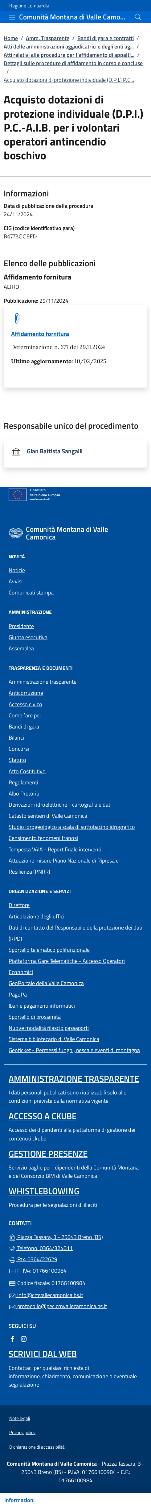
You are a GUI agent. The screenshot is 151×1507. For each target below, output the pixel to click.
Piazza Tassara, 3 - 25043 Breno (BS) (75, 1236)
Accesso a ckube (42, 1116)
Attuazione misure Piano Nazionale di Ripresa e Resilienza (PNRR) (64, 866)
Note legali (19, 1418)
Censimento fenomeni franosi (43, 838)
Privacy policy (22, 1432)
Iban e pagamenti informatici (42, 1005)
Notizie (17, 570)
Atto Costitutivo (55, 770)
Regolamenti (23, 782)
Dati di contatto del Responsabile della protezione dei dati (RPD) (75, 933)
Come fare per (25, 715)
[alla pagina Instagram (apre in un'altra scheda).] (23, 1338)
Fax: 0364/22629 (33, 1259)
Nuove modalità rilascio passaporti (49, 1028)
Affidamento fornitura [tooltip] (40, 333)
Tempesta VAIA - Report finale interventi (55, 849)
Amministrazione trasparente (42, 682)
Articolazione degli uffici (36, 916)
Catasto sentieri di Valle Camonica (48, 816)
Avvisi (15, 581)
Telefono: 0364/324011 (41, 1248)
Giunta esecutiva (28, 637)
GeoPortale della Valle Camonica (75, 982)
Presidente (21, 626)
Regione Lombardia (29, 5)
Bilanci (16, 737)
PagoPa (46, 994)
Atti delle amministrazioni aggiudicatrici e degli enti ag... (69, 46)
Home (11, 38)
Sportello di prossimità (35, 1017)
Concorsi (19, 749)
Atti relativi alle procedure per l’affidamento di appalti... (69, 55)
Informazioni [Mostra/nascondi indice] (19, 1500)
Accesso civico (25, 704)
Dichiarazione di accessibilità (37, 1446)
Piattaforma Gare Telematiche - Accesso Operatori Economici (67, 966)
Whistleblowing (44, 1191)
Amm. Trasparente (47, 38)
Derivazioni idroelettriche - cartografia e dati (60, 804)
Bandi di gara (24, 726)
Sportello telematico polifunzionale (49, 950)
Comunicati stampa (31, 592)
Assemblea (21, 648)
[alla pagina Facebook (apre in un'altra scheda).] (12, 1338)
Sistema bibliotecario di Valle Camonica (75, 1038)
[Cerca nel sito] (138, 17)
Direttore (19, 905)
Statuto (17, 760)
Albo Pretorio (52, 793)
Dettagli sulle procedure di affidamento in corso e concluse (73, 63)
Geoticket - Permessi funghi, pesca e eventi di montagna (75, 1049)
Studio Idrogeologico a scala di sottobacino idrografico (72, 827)
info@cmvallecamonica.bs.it (46, 1295)
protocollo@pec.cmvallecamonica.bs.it (58, 1306)
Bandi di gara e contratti (105, 38)
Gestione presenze (48, 1153)
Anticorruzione (26, 693)
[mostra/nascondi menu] (12, 17)
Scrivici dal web (43, 1353)
